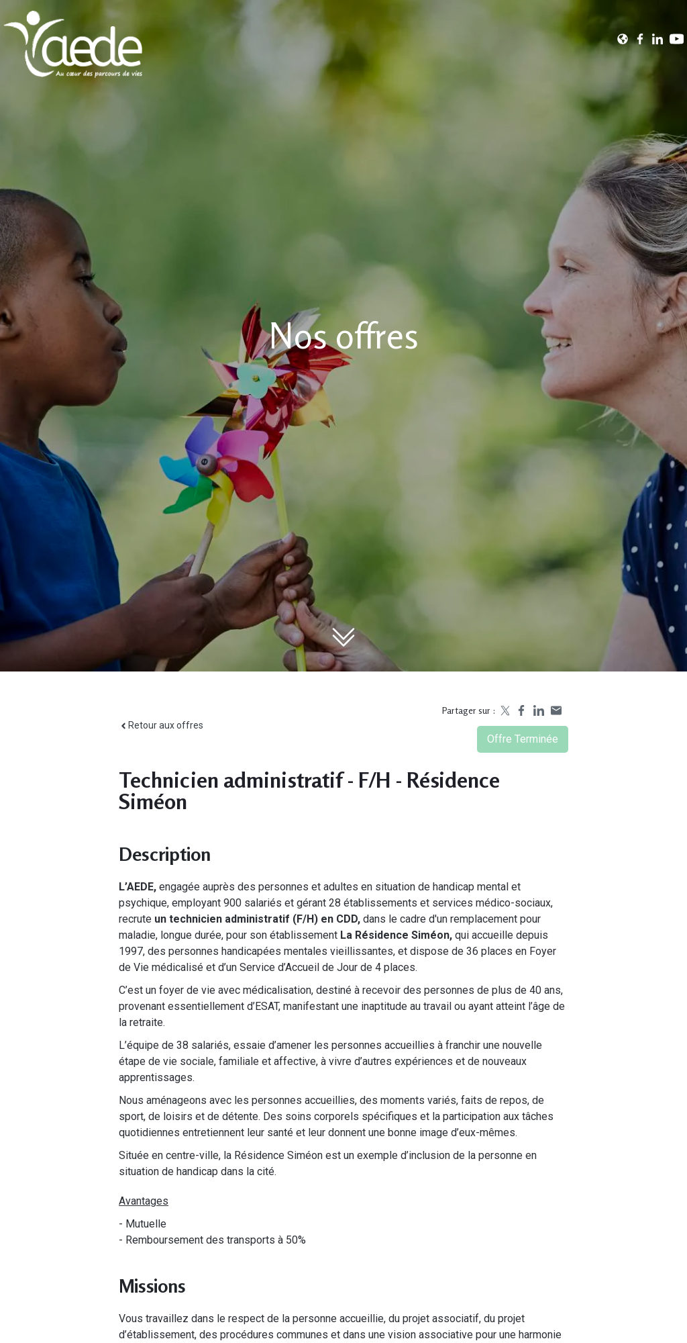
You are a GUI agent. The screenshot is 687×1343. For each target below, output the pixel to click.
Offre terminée (522, 739)
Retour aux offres (161, 725)
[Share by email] (556, 710)
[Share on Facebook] (521, 710)
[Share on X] (503, 710)
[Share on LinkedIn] (538, 710)
